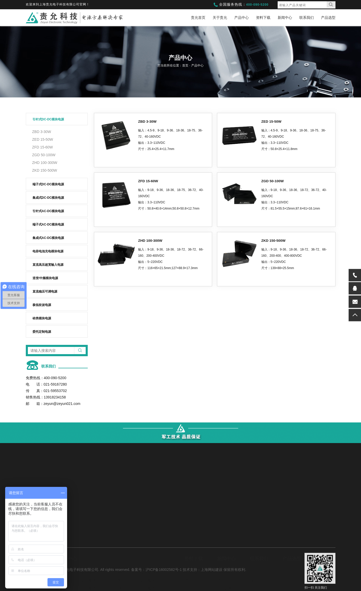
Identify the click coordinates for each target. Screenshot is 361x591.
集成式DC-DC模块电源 (48, 197)
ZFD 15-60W (42, 147)
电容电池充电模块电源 (48, 251)
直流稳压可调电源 (45, 291)
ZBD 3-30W (41, 132)
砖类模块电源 (42, 318)
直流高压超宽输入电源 (48, 265)
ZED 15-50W (42, 139)
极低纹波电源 (42, 305)
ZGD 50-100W (43, 155)
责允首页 (198, 17)
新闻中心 (285, 17)
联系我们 (306, 17)
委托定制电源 (42, 332)
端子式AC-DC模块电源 (48, 224)
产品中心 (241, 17)
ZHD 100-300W (44, 163)
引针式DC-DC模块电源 (48, 119)
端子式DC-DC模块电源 (48, 184)
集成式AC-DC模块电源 (48, 238)
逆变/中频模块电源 (45, 278)
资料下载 (263, 17)
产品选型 (328, 17)
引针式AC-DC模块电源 (48, 211)
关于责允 (220, 17)
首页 (185, 65)
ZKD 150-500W (44, 170)
